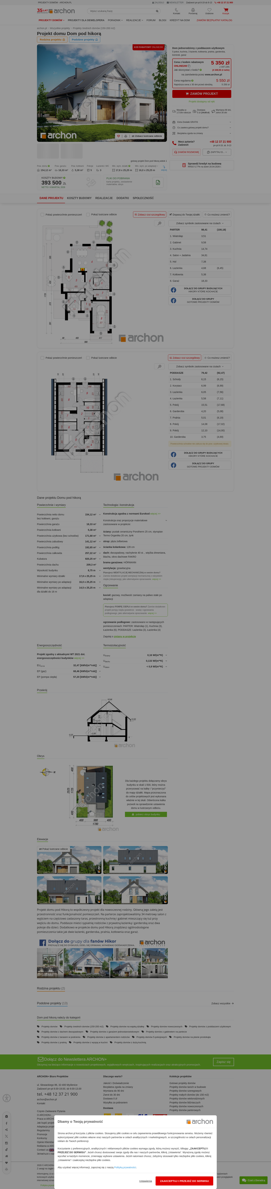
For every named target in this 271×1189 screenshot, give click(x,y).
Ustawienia (145, 1180)
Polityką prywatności (125, 1167)
